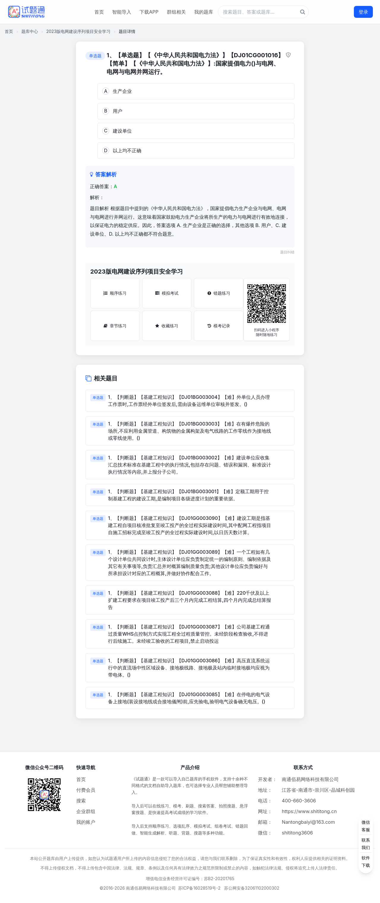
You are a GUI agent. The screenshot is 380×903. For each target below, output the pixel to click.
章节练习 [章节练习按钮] (115, 325)
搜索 (81, 801)
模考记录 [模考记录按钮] (219, 325)
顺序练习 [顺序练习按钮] (114, 293)
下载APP (149, 12)
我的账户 (85, 822)
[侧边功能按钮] (366, 843)
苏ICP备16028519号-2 (199, 888)
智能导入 (121, 12)
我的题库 (203, 12)
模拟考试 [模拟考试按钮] (166, 293)
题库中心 (29, 31)
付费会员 (85, 790)
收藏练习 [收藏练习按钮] (166, 325)
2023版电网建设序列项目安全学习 (78, 31)
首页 (99, 12)
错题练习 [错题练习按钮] (219, 293)
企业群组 (85, 811)
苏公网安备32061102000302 (251, 888)
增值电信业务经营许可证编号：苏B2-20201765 (190, 878)
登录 (363, 12)
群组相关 (176, 12)
